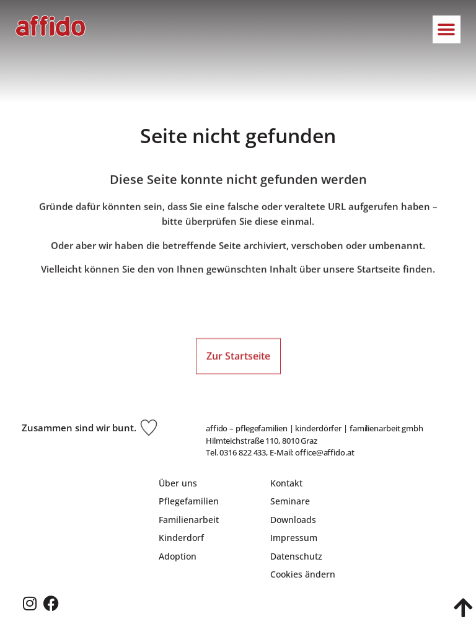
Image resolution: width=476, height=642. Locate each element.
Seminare (290, 501)
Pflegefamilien (189, 501)
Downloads (293, 519)
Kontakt (286, 483)
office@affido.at (324, 452)
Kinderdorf (181, 537)
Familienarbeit (189, 519)
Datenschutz (296, 556)
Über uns (178, 483)
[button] (447, 29)
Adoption (177, 556)
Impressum (293, 537)
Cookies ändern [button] (302, 574)
